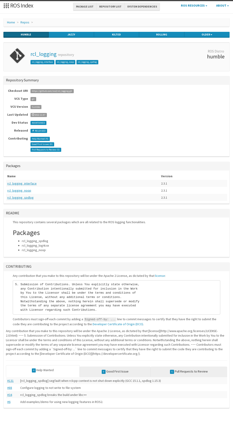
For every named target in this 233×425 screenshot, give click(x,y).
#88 (9, 388)
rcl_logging (43, 54)
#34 (9, 395)
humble (26, 34)
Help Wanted (43, 370)
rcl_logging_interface (42, 61)
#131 (10, 381)
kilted (116, 34)
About (222, 5)
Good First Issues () (42, 144)
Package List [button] (85, 6)
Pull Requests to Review (189, 371)
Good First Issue (115, 371)
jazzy (71, 34)
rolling (161, 34)
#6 (8, 402)
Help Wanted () (40, 138)
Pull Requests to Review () (46, 149)
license (160, 276)
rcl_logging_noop (65, 61)
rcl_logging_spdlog (87, 61)
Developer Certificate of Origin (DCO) (118, 324)
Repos (24, 22)
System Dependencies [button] (142, 6)
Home (11, 22)
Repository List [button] (110, 6)
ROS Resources (194, 5)
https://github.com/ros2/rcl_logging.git (52, 91)
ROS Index (18, 5)
